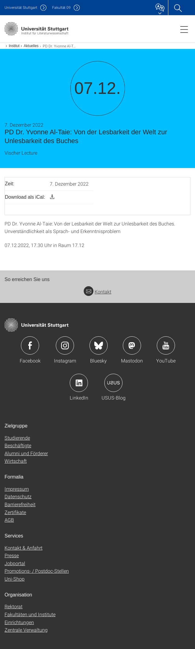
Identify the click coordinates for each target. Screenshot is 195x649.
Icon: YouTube (166, 345)
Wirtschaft (16, 461)
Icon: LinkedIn (79, 383)
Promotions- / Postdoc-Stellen (37, 571)
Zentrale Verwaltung (26, 630)
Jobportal (15, 563)
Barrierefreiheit (20, 504)
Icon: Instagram (65, 345)
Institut (14, 46)
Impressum (17, 489)
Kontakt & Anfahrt (23, 547)
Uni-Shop (15, 578)
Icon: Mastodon (132, 345)
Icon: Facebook (30, 345)
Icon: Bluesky (98, 345)
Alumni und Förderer (26, 453)
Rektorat (13, 606)
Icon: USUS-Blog (113, 383)
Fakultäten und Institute (30, 614)
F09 (61, 7)
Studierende (17, 437)
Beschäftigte (18, 445)
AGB (9, 520)
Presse (12, 555)
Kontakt (97, 291)
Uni (21, 7)
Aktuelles (31, 46)
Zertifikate (15, 512)
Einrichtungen (19, 622)
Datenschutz (18, 496)
